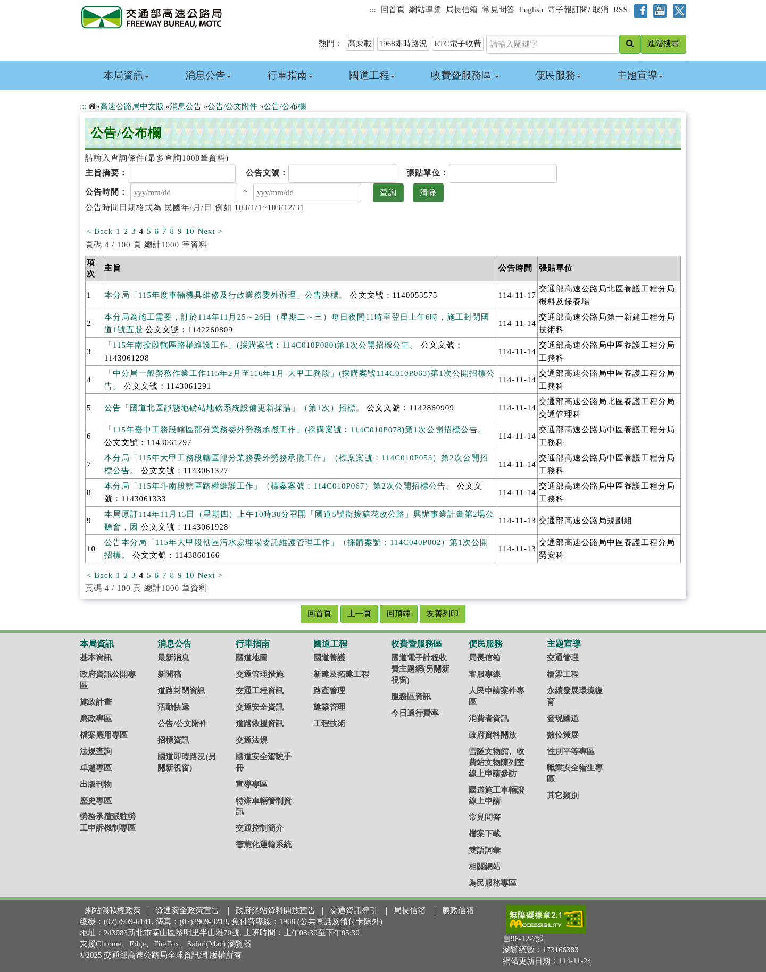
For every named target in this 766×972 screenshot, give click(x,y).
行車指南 (290, 75)
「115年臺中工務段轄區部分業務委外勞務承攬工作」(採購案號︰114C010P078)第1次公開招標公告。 (295, 429)
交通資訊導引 (354, 910)
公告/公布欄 (285, 106)
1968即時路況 (403, 43)
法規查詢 (96, 751)
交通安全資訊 (260, 707)
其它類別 (563, 795)
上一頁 (359, 613)
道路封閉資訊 (181, 690)
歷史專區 (96, 801)
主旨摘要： (106, 173)
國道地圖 (252, 657)
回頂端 (399, 613)
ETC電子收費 (457, 43)
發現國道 (563, 718)
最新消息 (173, 657)
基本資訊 (96, 657)
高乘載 (360, 43)
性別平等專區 (571, 751)
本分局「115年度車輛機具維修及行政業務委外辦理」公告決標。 (225, 295)
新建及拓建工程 (341, 674)
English (531, 9)
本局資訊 (126, 75)
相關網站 (485, 866)
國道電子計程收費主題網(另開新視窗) (420, 668)
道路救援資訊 (260, 723)
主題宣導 (640, 75)
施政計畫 (96, 702)
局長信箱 (462, 9)
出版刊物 (96, 784)
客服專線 (485, 674)
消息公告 (208, 75)
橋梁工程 (563, 674)
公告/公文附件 (232, 106)
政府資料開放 (493, 735)
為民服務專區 (493, 883)
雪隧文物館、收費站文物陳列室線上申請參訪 (496, 762)
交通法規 (252, 740)
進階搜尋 (663, 43)
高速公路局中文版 (132, 106)
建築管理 (329, 707)
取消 (601, 9)
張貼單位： (427, 173)
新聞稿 (169, 674)
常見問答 (498, 9)
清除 (428, 192)
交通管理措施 (260, 674)
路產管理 (329, 690)
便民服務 (558, 75)
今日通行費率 (415, 713)
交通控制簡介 (260, 828)
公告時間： (106, 192)
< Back (100, 231)
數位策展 (563, 735)
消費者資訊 (489, 718)
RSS (620, 9)
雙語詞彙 (485, 850)
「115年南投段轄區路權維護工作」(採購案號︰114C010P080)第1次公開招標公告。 (261, 345)
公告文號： (267, 173)
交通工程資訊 (260, 690)
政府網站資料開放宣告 (275, 910)
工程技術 (329, 723)
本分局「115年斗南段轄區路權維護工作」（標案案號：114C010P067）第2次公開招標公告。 (279, 486)
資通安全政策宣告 (187, 910)
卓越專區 (96, 768)
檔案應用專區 (104, 735)
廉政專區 (96, 718)
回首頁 (393, 9)
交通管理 (563, 657)
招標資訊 (173, 740)
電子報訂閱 (568, 9)
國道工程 (372, 75)
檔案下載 (485, 833)
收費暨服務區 (465, 75)
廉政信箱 (458, 910)
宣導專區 (252, 784)
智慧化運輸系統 (264, 844)
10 (190, 231)
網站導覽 (425, 9)
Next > (210, 231)
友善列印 (443, 613)
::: (372, 9)
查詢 (388, 192)
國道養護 (329, 657)
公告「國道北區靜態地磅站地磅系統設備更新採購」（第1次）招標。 (234, 408)
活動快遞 (173, 707)
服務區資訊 (411, 696)
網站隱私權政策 (113, 910)
